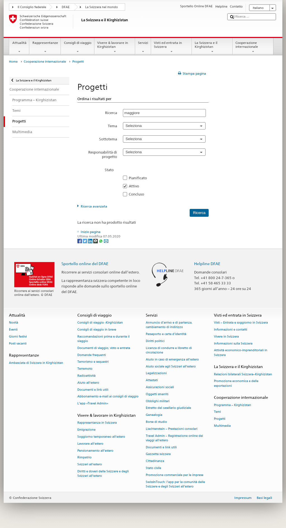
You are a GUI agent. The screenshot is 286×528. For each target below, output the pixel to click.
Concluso (138, 194)
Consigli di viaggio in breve (96, 329)
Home (13, 61)
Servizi (143, 47)
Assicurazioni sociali (160, 387)
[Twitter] (85, 241)
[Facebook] (80, 241)
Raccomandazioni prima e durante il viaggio (103, 339)
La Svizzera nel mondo (101, 7)
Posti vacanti (18, 343)
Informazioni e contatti (230, 329)
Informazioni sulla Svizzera (233, 343)
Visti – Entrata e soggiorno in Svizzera (241, 323)
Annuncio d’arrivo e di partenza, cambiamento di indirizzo (169, 325)
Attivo (135, 186)
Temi (217, 412)
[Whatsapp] (101, 241)
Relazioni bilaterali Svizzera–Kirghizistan (243, 374)
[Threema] (96, 241)
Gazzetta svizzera (158, 454)
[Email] (106, 241)
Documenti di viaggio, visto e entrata (103, 348)
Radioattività (86, 376)
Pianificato (139, 178)
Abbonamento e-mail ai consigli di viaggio (108, 397)
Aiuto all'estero (88, 383)
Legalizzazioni (156, 373)
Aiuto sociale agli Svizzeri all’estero (171, 366)
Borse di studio (156, 422)
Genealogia (154, 415)
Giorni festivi (18, 336)
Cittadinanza (155, 461)
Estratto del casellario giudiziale (168, 408)
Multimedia (222, 426)
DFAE (66, 7)
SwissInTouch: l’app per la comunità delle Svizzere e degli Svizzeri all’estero (175, 484)
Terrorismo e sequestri (93, 362)
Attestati (152, 380)
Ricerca (111, 112)
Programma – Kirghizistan (232, 405)
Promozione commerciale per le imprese (174, 475)
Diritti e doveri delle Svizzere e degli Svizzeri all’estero (103, 474)
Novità (13, 323)
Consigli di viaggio (77, 47)
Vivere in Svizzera (226, 336)
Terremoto (84, 369)
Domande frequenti (91, 355)
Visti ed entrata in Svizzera (171, 47)
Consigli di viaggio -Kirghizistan (100, 323)
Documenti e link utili (92, 390)
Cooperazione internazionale (253, 47)
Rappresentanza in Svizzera (97, 423)
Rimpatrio (84, 457)
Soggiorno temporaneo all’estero (101, 437)
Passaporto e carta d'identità (166, 334)
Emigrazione (86, 430)
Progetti (219, 419)
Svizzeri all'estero (89, 464)
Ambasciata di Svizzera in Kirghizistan (36, 363)
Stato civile (153, 468)
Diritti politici (155, 341)
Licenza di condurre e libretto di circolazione (169, 350)
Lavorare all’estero (90, 443)
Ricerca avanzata (94, 206)
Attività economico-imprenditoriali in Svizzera (240, 353)
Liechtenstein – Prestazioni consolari (171, 429)
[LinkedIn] (90, 241)
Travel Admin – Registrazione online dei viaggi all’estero (174, 438)
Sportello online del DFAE (84, 263)
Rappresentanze (45, 47)
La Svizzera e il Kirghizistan (212, 47)
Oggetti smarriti (157, 394)
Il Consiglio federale (32, 7)
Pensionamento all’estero (95, 450)
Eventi (13, 329)
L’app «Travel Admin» (92, 404)
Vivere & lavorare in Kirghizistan (115, 47)
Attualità (19, 47)
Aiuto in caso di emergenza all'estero (172, 359)
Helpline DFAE (207, 263)
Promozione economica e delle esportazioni (236, 383)
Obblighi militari (158, 401)
